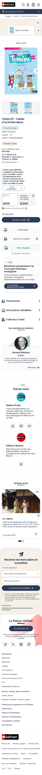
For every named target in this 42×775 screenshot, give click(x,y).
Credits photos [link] (33, 744)
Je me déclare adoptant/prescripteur (15, 286)
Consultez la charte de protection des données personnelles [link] (17, 608)
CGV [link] (9, 768)
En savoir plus (6, 605)
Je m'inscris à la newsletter (19, 588)
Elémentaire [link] (6, 662)
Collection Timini (9, 143)
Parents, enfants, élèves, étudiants (16, 691)
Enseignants (7, 654)
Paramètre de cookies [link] (10, 754)
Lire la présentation (12, 188)
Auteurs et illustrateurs (11, 713)
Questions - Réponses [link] (27, 763)
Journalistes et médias (11, 721)
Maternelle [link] (6, 658)
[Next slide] (38, 30)
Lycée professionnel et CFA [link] (12, 678)
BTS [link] (3, 682)
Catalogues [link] (27, 758)
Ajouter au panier (19, 220)
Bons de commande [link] (9, 763)
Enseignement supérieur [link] (11, 686)
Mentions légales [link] (19, 744)
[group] (14, 108)
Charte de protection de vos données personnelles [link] (21, 749)
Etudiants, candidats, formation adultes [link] (16, 700)
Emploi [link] (23, 754)
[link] (13, 426)
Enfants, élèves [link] (7, 695)
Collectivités (7, 709)
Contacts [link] (17, 768)
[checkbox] (3, 594)
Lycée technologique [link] (9, 674)
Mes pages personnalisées (22, 11)
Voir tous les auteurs (9, 162)
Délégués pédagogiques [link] (11, 758)
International (7, 725)
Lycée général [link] (7, 670)
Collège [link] (5, 666)
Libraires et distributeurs (12, 717)
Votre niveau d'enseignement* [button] (15, 574)
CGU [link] (3, 768)
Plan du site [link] (6, 744)
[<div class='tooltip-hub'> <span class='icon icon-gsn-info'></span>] (33, 196)
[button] (21, 71)
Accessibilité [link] (33, 754)
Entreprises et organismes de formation (17, 704)
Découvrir (33, 367)
